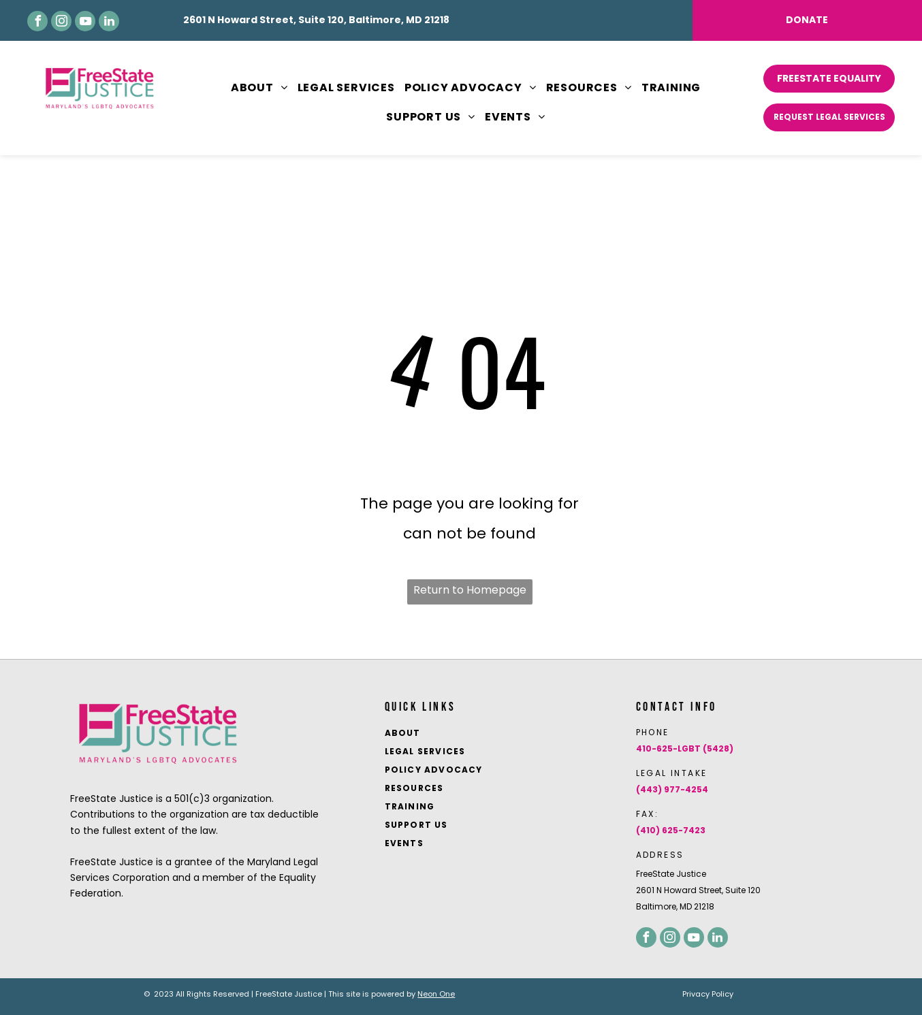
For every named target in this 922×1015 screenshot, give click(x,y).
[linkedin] (109, 21)
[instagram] (61, 21)
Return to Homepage (469, 590)
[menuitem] (254, 88)
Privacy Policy (707, 993)
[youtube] (85, 21)
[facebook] (37, 21)
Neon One (436, 993)
